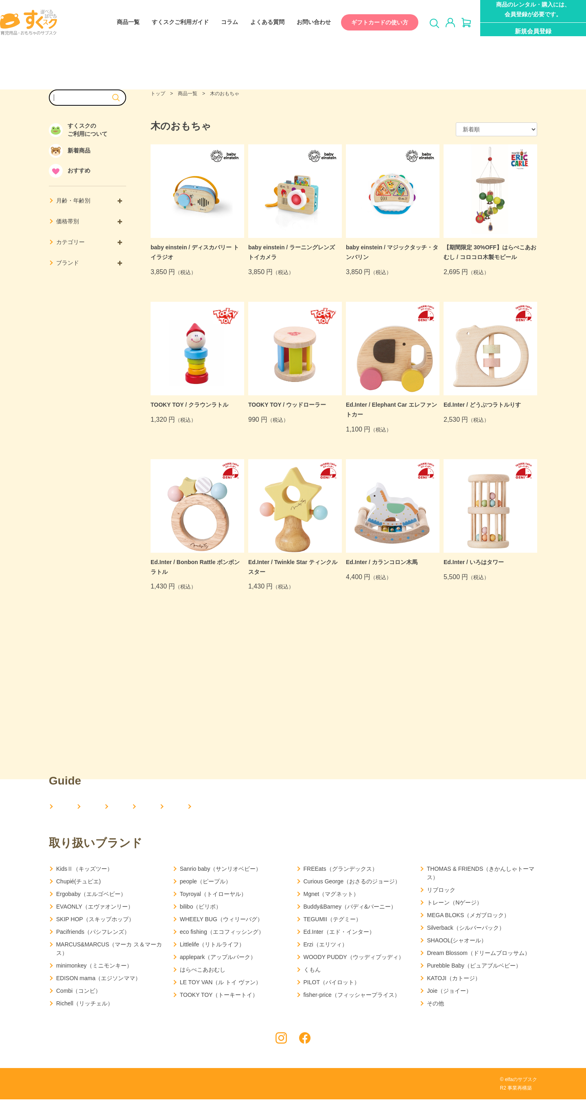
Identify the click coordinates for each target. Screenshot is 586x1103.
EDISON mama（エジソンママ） (98, 982)
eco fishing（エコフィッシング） (222, 935)
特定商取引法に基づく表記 (183, 1087)
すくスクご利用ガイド (172, 22)
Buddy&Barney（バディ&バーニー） (350, 910)
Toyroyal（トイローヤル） (213, 897)
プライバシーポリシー (75, 1087)
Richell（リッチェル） (84, 1007)
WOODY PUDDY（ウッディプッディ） (354, 960)
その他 (435, 1007)
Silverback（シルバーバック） (466, 931)
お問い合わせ (306, 22)
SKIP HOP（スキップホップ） (95, 923)
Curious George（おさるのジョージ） (352, 885)
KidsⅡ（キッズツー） (84, 872)
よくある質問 (259, 22)
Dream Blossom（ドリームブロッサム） (478, 956)
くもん (312, 973)
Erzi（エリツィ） (326, 948)
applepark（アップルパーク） (218, 960)
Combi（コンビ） (78, 994)
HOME (66, 807)
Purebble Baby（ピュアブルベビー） (474, 969)
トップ (158, 93)
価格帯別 (89, 221)
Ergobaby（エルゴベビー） (91, 897)
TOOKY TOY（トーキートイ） (219, 998)
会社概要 (116, 807)
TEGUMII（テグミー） (332, 923)
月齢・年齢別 (89, 200)
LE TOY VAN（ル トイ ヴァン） (220, 986)
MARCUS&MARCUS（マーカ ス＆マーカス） (109, 952)
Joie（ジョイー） (449, 994)
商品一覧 (120, 22)
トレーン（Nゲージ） (454, 906)
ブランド (89, 262)
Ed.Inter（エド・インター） (339, 935)
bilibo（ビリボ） (201, 910)
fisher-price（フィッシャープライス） (352, 998)
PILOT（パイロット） (332, 986)
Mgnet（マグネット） (331, 897)
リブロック (441, 893)
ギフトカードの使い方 (371, 22)
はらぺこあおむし (202, 973)
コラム (221, 22)
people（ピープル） (205, 885)
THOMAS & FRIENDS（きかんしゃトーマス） (480, 876)
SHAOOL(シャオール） (457, 944)
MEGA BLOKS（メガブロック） (468, 919)
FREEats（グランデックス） (341, 872)
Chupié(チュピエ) (78, 885)
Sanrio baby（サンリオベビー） (221, 872)
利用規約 (126, 1087)
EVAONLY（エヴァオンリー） (94, 910)
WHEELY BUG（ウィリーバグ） (221, 923)
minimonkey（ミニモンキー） (94, 969)
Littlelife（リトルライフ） (212, 948)
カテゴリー (89, 242)
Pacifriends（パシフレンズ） (93, 935)
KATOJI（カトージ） (454, 982)
